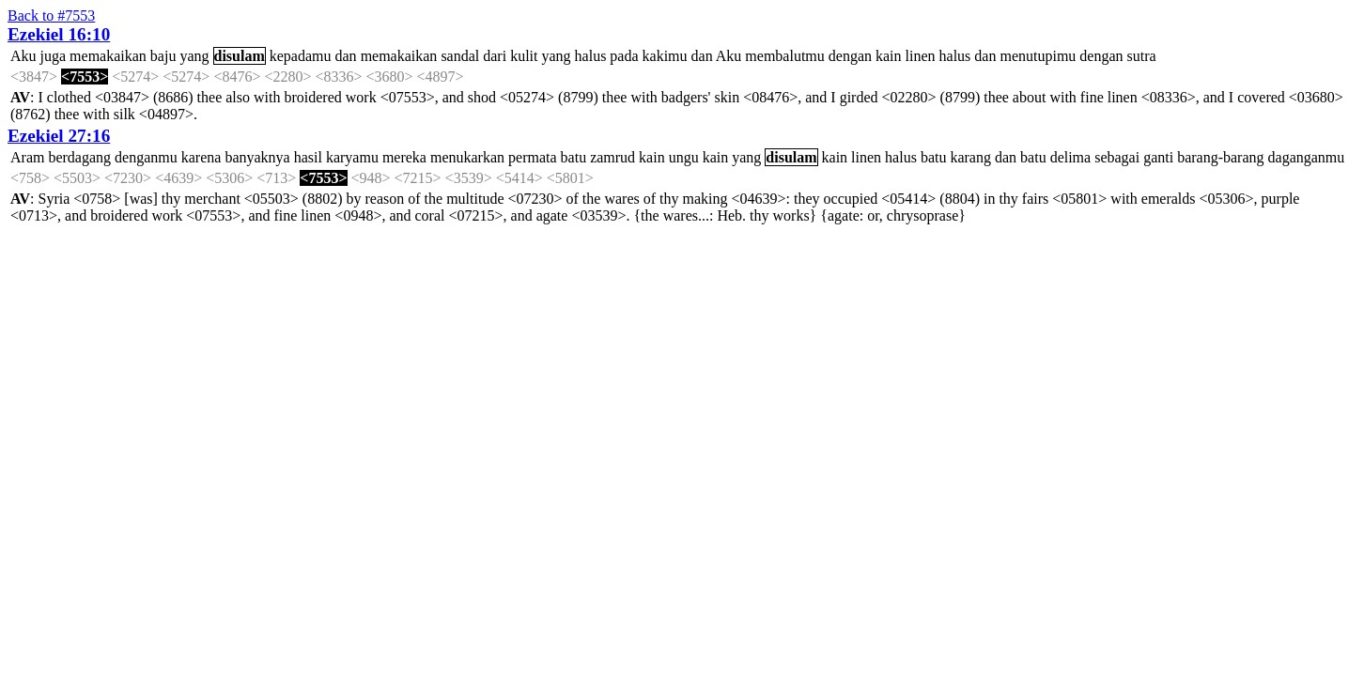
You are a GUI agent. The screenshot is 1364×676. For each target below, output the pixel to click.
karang (970, 157)
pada (624, 56)
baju (163, 56)
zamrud (612, 157)
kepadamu (301, 56)
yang (194, 56)
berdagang (79, 157)
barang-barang (1220, 157)
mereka (404, 157)
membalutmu (784, 56)
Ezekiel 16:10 (59, 34)
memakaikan (108, 56)
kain (889, 56)
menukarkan (467, 157)
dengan (850, 56)
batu (574, 157)
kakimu (665, 56)
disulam (239, 56)
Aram (27, 157)
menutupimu (1038, 56)
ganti (1158, 157)
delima (1071, 157)
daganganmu (1306, 157)
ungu (684, 157)
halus (591, 56)
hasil (308, 157)
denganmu (146, 157)
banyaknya (257, 157)
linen (921, 56)
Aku (23, 56)
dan (346, 56)
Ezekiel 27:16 (59, 136)
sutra (1141, 56)
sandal (460, 56)
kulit (523, 56)
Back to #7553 (51, 15)
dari (494, 56)
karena (201, 157)
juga (53, 56)
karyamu (352, 157)
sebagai (1116, 157)
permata (532, 157)
